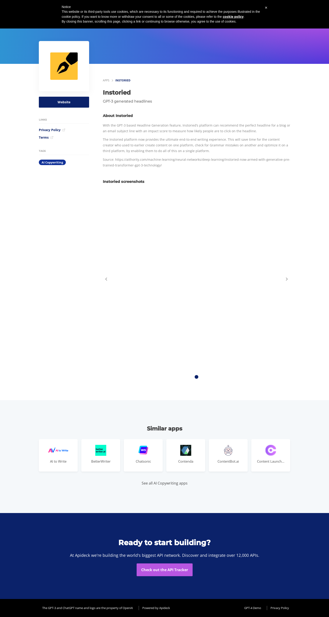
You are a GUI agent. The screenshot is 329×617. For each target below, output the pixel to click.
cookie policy (233, 16)
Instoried (122, 80)
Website (64, 102)
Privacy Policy (52, 130)
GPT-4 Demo (252, 608)
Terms (46, 137)
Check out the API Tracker (164, 569)
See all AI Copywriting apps (165, 483)
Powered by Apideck (156, 608)
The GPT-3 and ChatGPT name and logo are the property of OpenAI (87, 608)
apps (106, 80)
